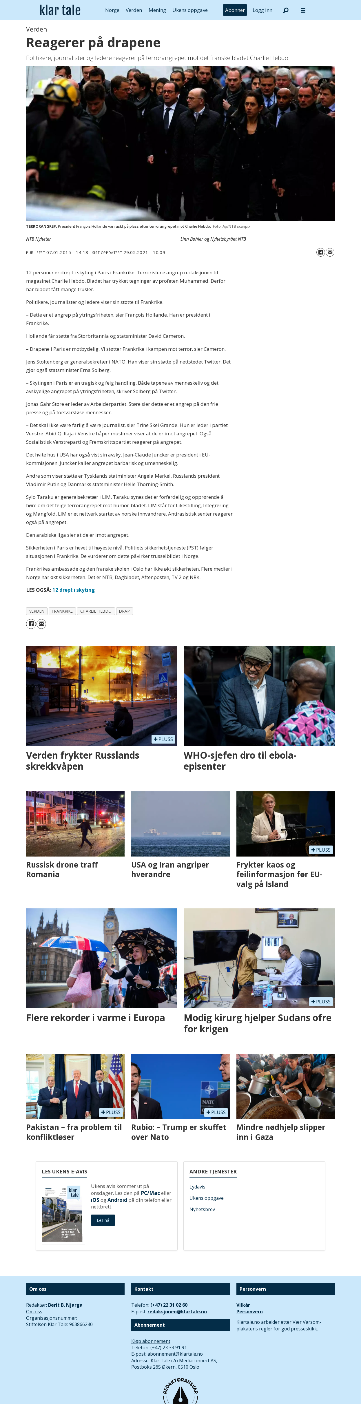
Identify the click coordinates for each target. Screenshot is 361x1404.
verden (37, 611)
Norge (112, 10)
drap (124, 611)
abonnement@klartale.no (175, 1354)
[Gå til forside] (60, 10)
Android (117, 1200)
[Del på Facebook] (320, 252)
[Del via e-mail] (330, 252)
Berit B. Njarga (65, 1305)
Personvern (249, 1311)
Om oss (34, 1311)
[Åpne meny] (303, 10)
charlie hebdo (96, 611)
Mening (157, 10)
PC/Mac (150, 1193)
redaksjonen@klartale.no (177, 1311)
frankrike (62, 611)
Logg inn (262, 10)
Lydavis (197, 1187)
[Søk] (286, 10)
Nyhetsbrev (202, 1209)
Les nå (103, 1220)
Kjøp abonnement (150, 1341)
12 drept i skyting (73, 590)
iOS (95, 1200)
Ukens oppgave (190, 10)
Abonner (235, 10)
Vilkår (243, 1305)
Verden (134, 10)
